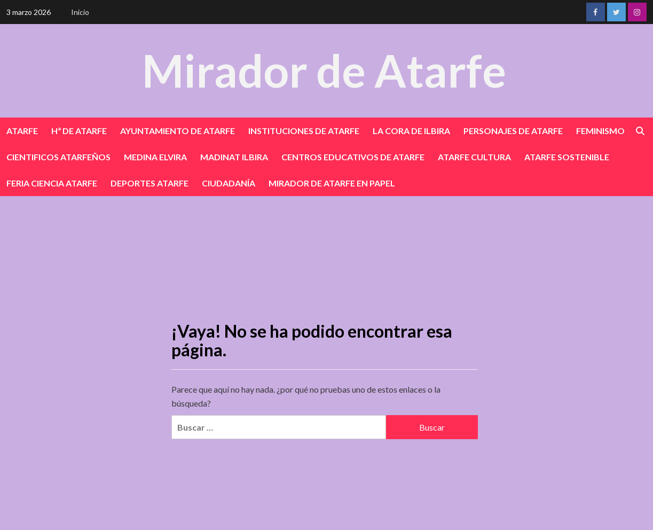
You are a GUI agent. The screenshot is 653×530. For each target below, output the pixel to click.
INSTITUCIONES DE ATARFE (303, 131)
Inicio (80, 12)
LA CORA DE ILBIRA (411, 131)
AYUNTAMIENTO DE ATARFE (177, 131)
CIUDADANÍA (228, 183)
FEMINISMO (600, 131)
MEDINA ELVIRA (155, 157)
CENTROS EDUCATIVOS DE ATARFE (352, 157)
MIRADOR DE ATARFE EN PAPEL (332, 183)
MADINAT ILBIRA (234, 157)
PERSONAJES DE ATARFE (513, 131)
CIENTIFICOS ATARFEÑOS (58, 157)
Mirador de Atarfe (324, 70)
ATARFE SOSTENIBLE (566, 157)
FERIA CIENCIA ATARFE (51, 183)
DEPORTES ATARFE (149, 183)
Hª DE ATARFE (79, 131)
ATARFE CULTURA (474, 157)
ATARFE (22, 131)
